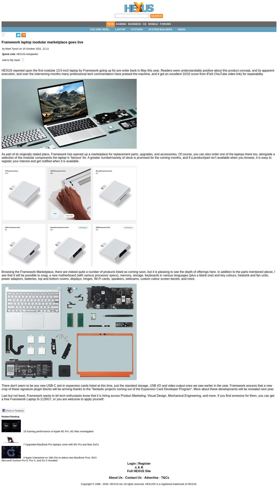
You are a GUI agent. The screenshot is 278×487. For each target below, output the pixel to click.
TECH (110, 24)
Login (131, 463)
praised (127, 74)
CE (144, 24)
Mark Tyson (11, 48)
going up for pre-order (114, 70)
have (117, 74)
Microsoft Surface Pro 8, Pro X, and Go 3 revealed (30, 460)
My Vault (15, 60)
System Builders (160, 29)
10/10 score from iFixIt (197, 74)
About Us (116, 477)
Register (144, 463)
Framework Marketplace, (37, 271)
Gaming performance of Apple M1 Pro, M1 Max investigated (60, 431)
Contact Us (133, 477)
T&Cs (165, 477)
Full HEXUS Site (139, 471)
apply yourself (93, 399)
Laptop (120, 29)
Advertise (151, 477)
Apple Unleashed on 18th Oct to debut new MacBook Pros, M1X (61, 457)
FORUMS (165, 24)
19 (24, 431)
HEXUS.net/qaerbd (27, 54)
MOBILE (153, 24)
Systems (137, 29)
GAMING (121, 24)
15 (23, 35)
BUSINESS (134, 24)
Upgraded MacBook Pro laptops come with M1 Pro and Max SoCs (62, 444)
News (182, 29)
